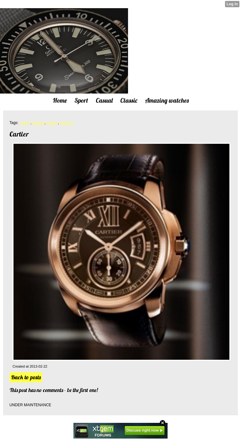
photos (52, 123)
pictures (66, 123)
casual (24, 123)
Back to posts (26, 377)
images (38, 123)
